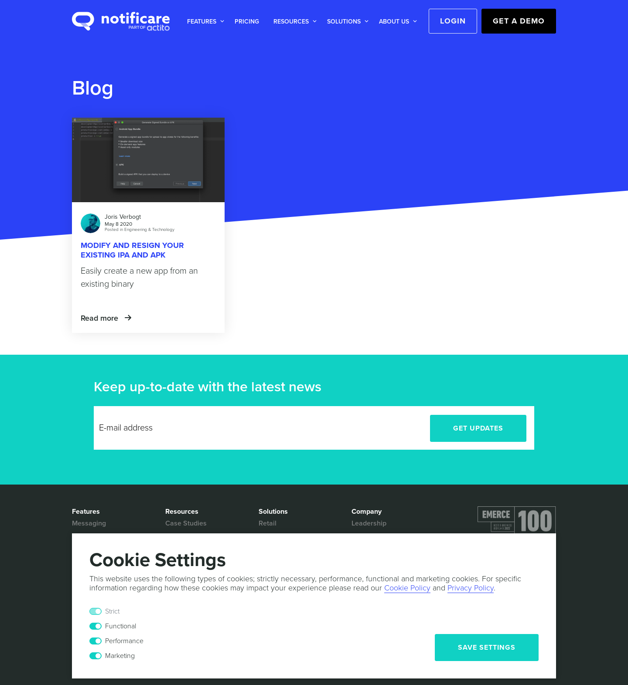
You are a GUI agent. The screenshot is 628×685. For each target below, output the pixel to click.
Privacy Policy (470, 588)
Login (453, 21)
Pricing (247, 21)
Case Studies (186, 523)
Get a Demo (519, 21)
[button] (204, 21)
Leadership (369, 523)
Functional (120, 626)
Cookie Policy (407, 588)
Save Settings (486, 647)
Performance (124, 641)
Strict (112, 611)
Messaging (89, 523)
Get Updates (478, 428)
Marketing (120, 655)
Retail (267, 523)
